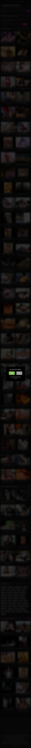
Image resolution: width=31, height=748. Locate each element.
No (19, 373)
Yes (12, 373)
